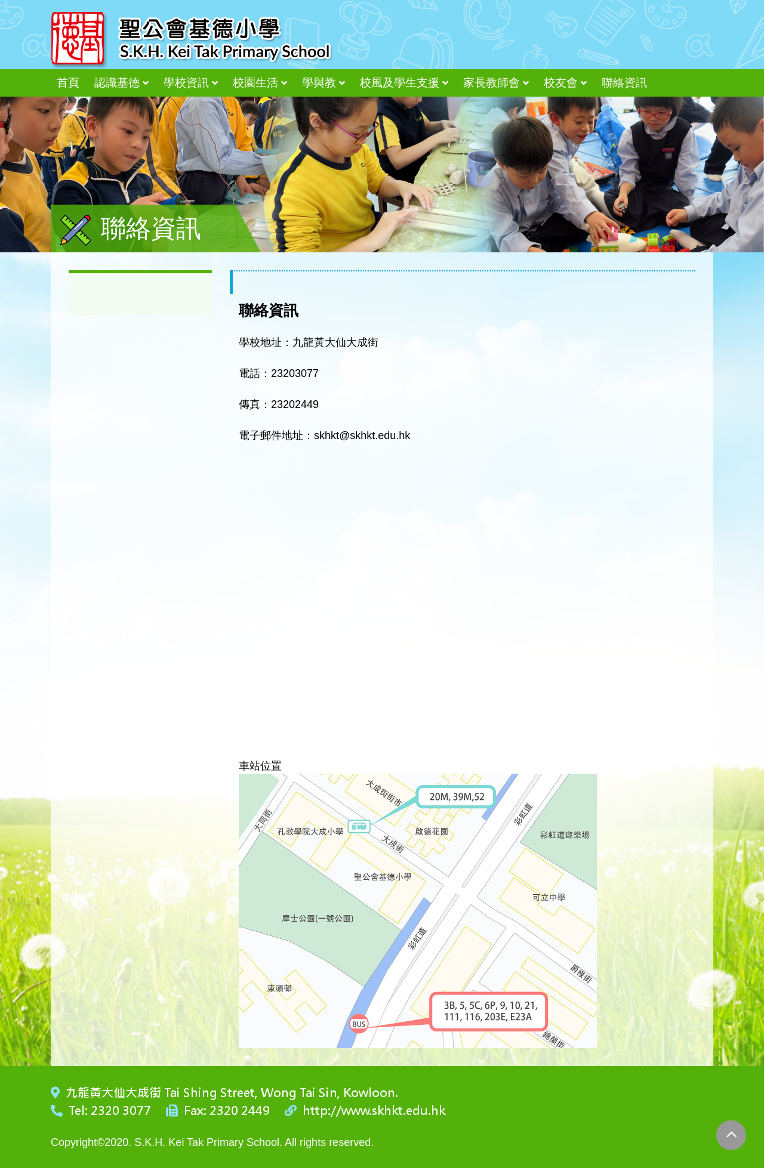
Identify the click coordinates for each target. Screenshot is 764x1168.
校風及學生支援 (399, 82)
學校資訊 (186, 82)
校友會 (561, 82)
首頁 (68, 82)
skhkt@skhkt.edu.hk (362, 435)
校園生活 (255, 82)
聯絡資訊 (624, 82)
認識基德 (117, 82)
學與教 (319, 82)
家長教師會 (491, 82)
